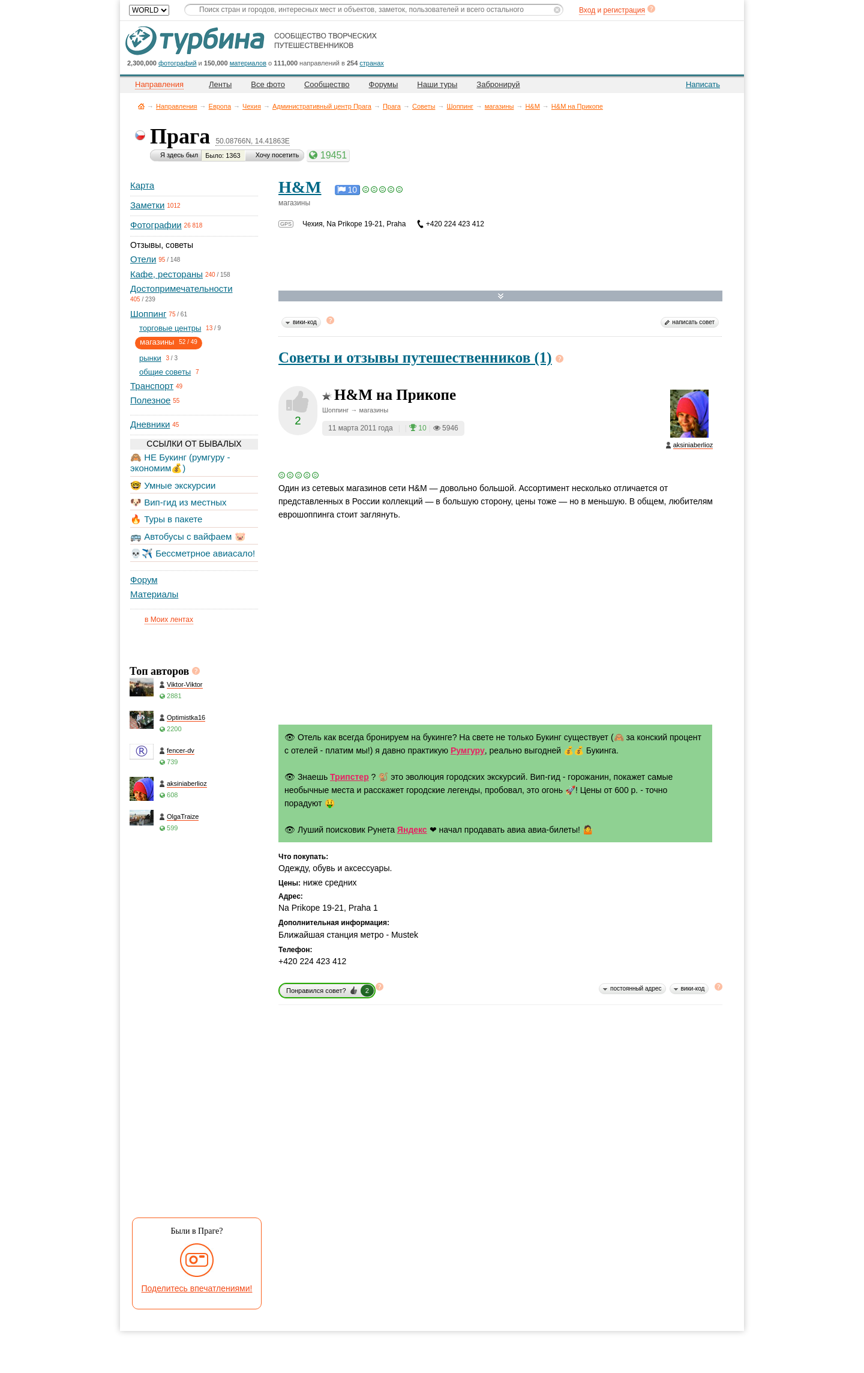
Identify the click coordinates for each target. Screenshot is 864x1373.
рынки (150, 358)
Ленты (220, 84)
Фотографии (156, 225)
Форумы (383, 84)
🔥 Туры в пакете (166, 519)
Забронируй (498, 84)
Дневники (150, 424)
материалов (248, 63)
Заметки (147, 205)
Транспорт (151, 386)
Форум (144, 580)
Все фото (268, 84)
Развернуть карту (500, 296)
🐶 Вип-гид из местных (178, 502)
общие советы (165, 371)
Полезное (150, 400)
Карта (142, 185)
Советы (423, 106)
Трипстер (349, 777)
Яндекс (412, 829)
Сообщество (327, 84)
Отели (143, 259)
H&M (532, 106)
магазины (499, 106)
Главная (141, 106)
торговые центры (170, 328)
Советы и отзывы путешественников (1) (415, 357)
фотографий (177, 63)
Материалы (154, 594)
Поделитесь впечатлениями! (197, 1288)
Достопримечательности (181, 288)
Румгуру (468, 750)
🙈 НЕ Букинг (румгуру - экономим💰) (180, 462)
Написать (703, 84)
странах (371, 63)
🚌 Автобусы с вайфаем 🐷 (188, 536)
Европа (220, 106)
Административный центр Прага (321, 106)
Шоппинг (459, 106)
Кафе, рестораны (166, 274)
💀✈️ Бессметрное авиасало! (192, 553)
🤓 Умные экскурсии (172, 485)
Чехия (251, 106)
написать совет (693, 322)
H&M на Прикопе (577, 106)
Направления (176, 106)
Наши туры (437, 84)
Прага (392, 106)
